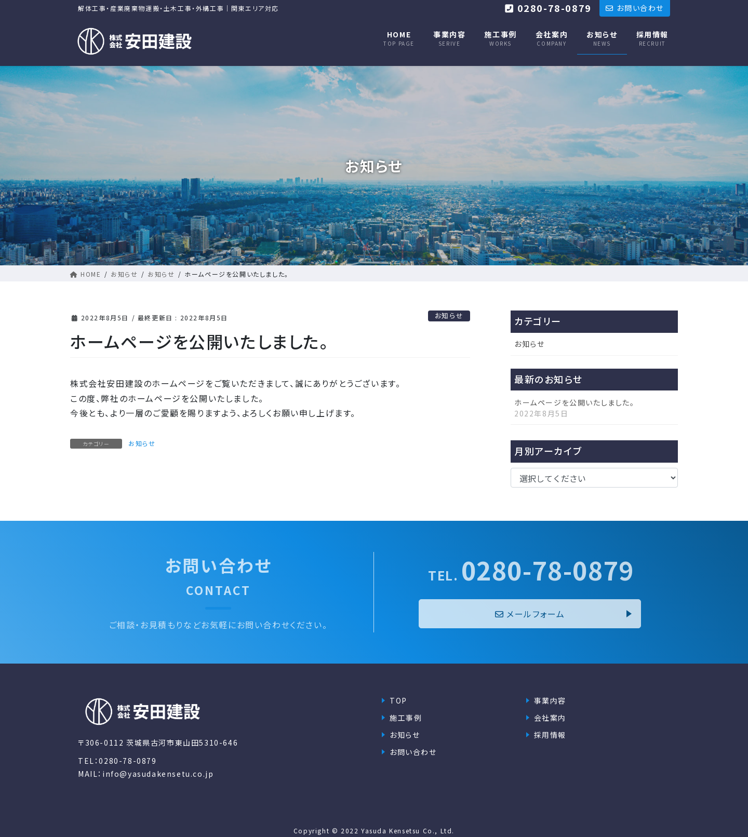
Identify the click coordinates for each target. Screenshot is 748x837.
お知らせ (449, 315)
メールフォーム (530, 614)
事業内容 (550, 700)
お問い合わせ (413, 752)
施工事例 (406, 717)
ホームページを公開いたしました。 (574, 402)
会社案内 (550, 717)
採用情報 (550, 735)
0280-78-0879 (531, 570)
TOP (398, 700)
